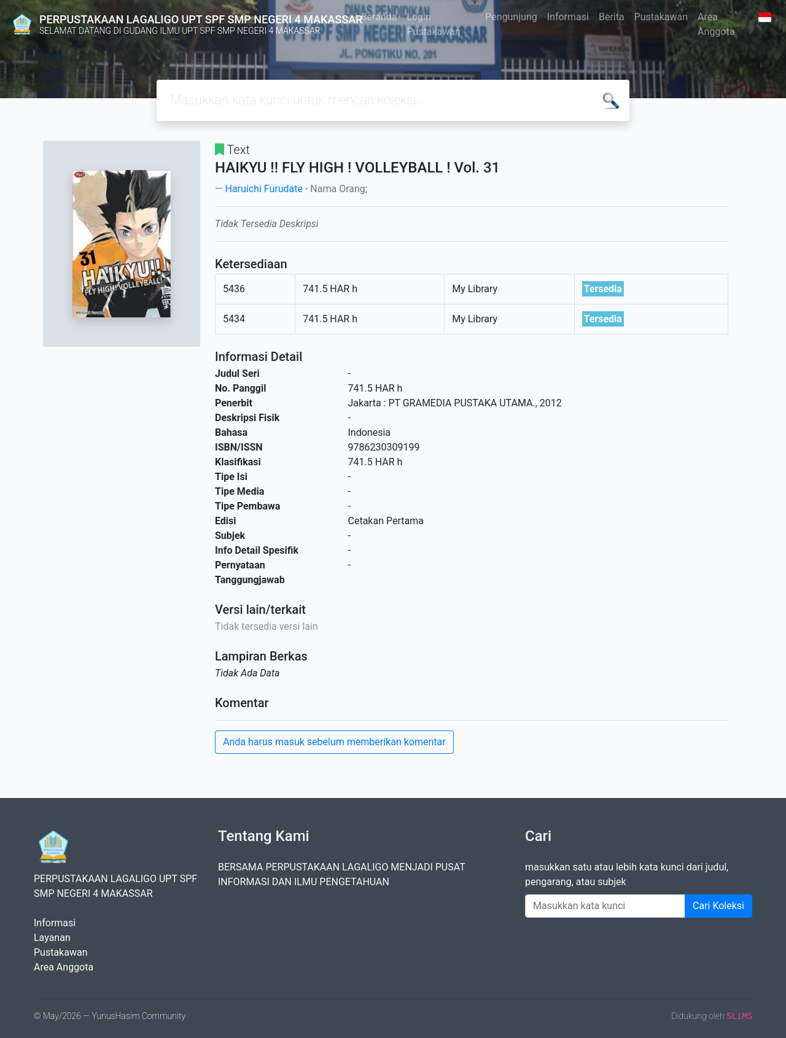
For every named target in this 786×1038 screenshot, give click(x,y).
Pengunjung (511, 17)
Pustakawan (661, 17)
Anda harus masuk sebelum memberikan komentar (334, 742)
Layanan (52, 937)
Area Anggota (716, 24)
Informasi (568, 17)
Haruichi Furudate (263, 189)
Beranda (379, 17)
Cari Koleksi (718, 906)
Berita (612, 17)
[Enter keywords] (605, 906)
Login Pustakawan (433, 24)
